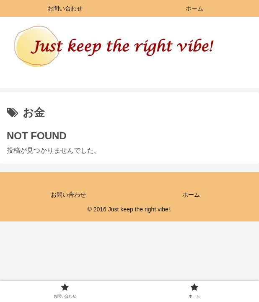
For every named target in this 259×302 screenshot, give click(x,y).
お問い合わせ (68, 194)
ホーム (191, 194)
